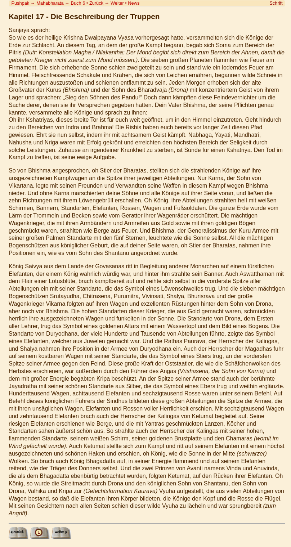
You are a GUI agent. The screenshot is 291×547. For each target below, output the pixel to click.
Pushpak (20, 3)
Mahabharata (49, 3)
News (133, 3)
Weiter (117, 3)
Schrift (275, 3)
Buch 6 (78, 3)
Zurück (96, 3)
